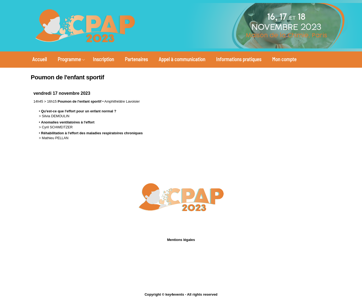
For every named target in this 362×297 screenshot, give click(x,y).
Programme (69, 59)
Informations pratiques (238, 59)
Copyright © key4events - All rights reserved (181, 294)
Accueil (39, 59)
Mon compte (284, 59)
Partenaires (136, 59)
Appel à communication (182, 59)
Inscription (103, 59)
